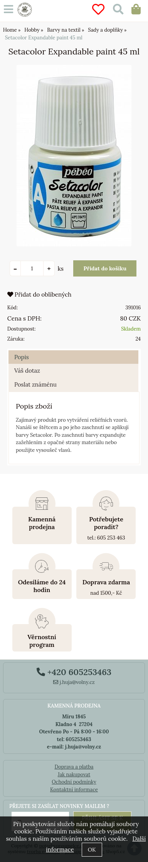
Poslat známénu (35, 384)
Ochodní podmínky (74, 782)
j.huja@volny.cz (74, 682)
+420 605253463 (74, 672)
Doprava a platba (73, 767)
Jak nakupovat (74, 774)
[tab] (73, 350)
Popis (21, 357)
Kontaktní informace (74, 789)
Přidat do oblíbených (39, 294)
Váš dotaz (27, 370)
